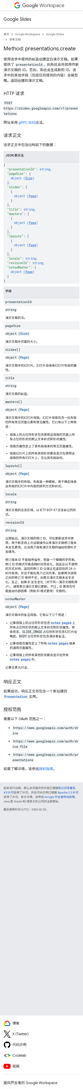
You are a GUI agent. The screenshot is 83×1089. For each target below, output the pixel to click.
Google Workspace (27, 34)
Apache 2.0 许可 (68, 792)
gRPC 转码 (27, 122)
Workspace (43, 5)
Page (32, 196)
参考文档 (15, 39)
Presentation (15, 696)
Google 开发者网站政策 (59, 797)
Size (28, 178)
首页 (6, 34)
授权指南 (46, 769)
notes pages (61, 623)
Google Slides (17, 19)
